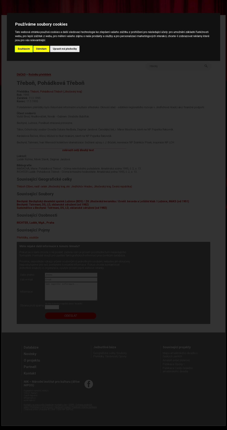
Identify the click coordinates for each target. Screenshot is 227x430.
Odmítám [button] (41, 48)
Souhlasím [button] (24, 48)
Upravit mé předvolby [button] (65, 48)
